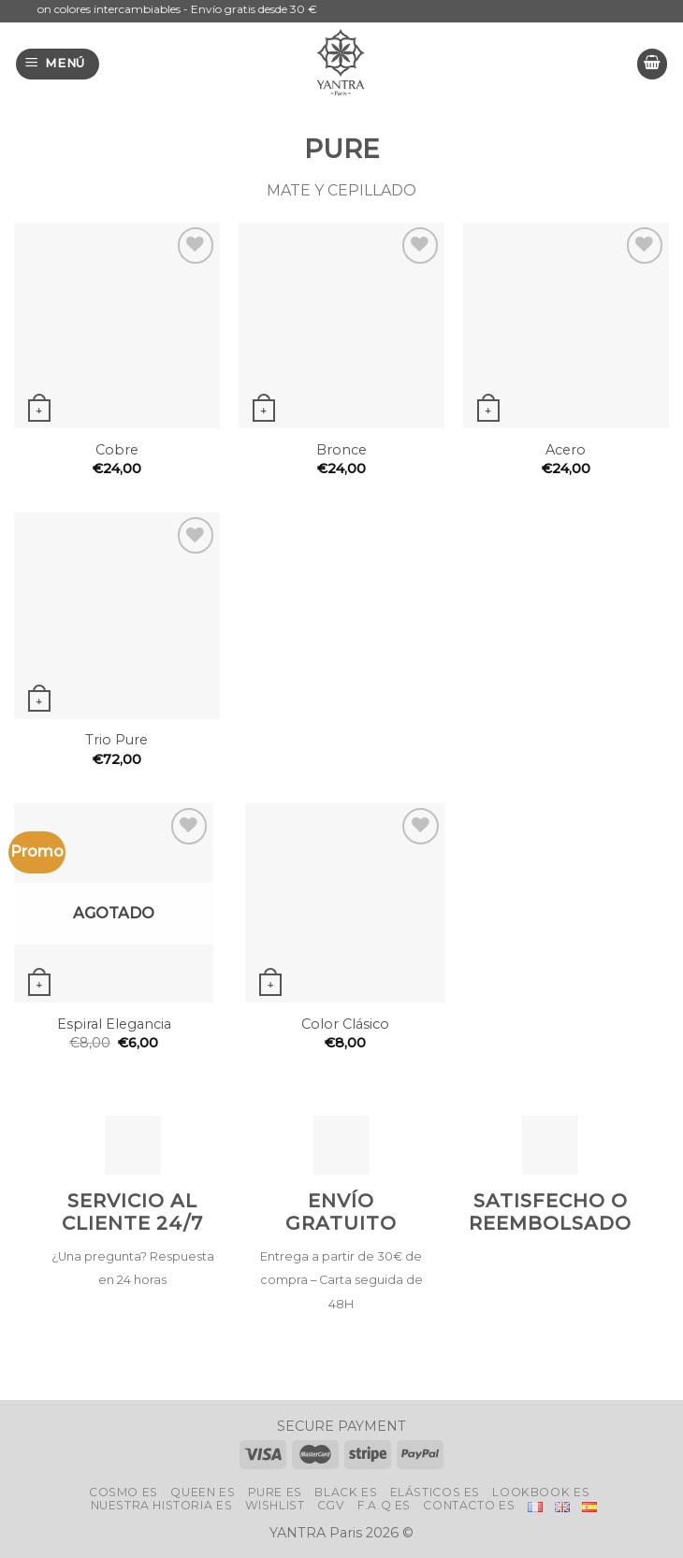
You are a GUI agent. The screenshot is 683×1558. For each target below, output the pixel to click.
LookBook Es (540, 1492)
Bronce (341, 449)
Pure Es (275, 1492)
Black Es (345, 1492)
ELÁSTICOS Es (435, 1492)
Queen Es (202, 1492)
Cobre (116, 449)
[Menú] (58, 64)
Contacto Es (469, 1505)
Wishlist (275, 1505)
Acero (565, 449)
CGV (331, 1505)
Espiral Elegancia (114, 1024)
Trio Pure (116, 739)
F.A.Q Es (384, 1505)
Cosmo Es (123, 1492)
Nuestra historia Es (162, 1505)
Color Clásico (345, 1024)
